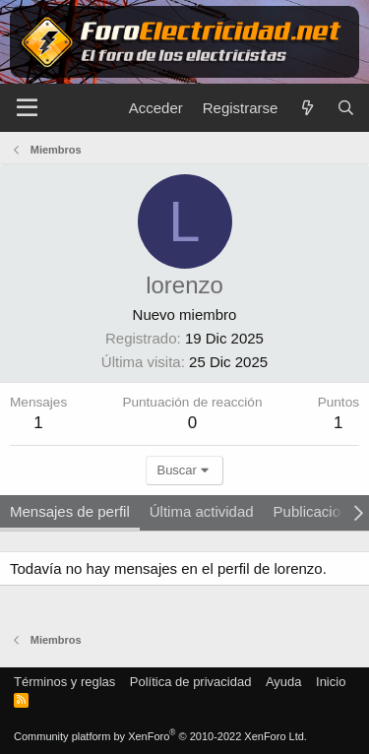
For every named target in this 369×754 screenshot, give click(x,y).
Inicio (330, 681)
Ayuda (284, 681)
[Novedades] (306, 108)
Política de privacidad (191, 681)
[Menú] (27, 108)
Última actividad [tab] (202, 511)
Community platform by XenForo (160, 736)
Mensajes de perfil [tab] (70, 511)
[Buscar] (346, 108)
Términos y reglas (64, 681)
